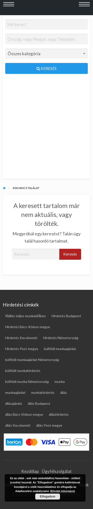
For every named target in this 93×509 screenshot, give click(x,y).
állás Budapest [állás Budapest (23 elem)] (39, 403)
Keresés (46, 68)
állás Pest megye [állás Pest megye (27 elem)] (49, 425)
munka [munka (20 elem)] (60, 381)
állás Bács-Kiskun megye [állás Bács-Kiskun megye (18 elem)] (24, 414)
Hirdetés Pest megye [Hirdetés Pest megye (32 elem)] (21, 349)
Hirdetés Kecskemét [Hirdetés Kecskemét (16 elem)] (21, 338)
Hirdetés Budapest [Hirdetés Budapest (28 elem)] (66, 316)
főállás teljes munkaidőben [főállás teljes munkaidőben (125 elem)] (25, 316)
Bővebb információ (62, 491)
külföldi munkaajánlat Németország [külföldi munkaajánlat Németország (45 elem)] (32, 359)
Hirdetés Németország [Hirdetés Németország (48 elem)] (60, 338)
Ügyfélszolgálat (57, 471)
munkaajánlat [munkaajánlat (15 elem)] (15, 392)
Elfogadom (47, 496)
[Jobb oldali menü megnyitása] (84, 7)
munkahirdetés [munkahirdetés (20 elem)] (43, 392)
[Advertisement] (46, 128)
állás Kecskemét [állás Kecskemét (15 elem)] (18, 425)
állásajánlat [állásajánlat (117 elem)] (13, 403)
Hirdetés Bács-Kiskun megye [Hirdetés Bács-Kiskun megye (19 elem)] (27, 327)
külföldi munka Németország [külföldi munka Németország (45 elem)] (27, 381)
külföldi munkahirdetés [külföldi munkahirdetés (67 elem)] (22, 370)
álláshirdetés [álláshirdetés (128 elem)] (59, 414)
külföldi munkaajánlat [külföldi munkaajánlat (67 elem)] (60, 349)
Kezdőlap (30, 471)
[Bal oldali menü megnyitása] (8, 7)
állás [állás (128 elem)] (63, 392)
